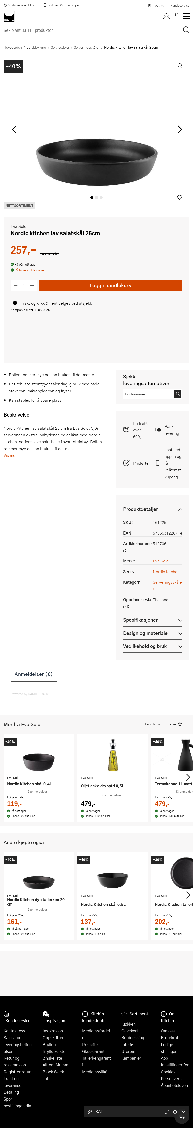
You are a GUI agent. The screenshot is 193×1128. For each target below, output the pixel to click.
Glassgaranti (94, 1051)
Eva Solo (18, 226)
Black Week (53, 1072)
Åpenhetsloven (174, 1085)
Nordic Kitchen (166, 571)
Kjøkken (128, 1024)
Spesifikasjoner (140, 620)
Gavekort (129, 1031)
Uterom (128, 1051)
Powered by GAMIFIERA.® (30, 694)
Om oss (168, 1031)
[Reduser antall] (15, 285)
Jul (45, 1078)
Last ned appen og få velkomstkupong (173, 463)
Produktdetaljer (140, 509)
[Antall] (24, 285)
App (164, 1058)
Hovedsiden (13, 47)
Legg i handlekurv (111, 285)
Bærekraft (170, 1038)
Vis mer (10, 455)
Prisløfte (141, 463)
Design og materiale (145, 633)
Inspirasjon (53, 1031)
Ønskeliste (52, 1058)
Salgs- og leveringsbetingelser (18, 1044)
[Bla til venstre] (14, 129)
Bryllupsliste (54, 1051)
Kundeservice (179, 5)
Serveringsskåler (87, 47)
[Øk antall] (32, 285)
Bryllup (49, 1044)
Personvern (171, 1078)
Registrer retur (17, 1072)
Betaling (11, 1092)
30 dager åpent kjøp (20, 5)
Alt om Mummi (56, 1065)
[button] (179, 197)
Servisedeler (60, 47)
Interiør (128, 1044)
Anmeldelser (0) (34, 673)
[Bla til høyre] (179, 129)
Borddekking (36, 47)
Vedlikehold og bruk (145, 646)
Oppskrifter (53, 1038)
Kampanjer (131, 1058)
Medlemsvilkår (95, 1072)
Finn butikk (155, 5)
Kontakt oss (14, 1031)
